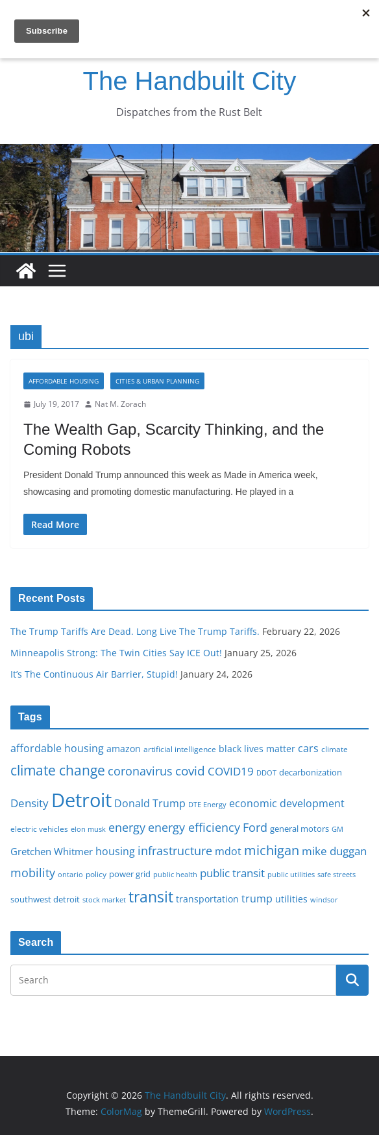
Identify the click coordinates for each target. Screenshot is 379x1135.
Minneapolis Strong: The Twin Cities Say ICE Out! (116, 653)
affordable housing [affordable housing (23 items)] (57, 748)
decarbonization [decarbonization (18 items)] (310, 772)
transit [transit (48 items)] (150, 896)
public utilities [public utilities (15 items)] (291, 874)
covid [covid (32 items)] (190, 770)
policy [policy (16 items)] (96, 874)
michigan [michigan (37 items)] (271, 850)
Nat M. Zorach (120, 403)
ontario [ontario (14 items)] (70, 874)
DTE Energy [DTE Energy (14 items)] (207, 804)
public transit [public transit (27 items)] (232, 873)
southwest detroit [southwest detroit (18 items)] (45, 899)
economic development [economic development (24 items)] (287, 803)
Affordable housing (64, 380)
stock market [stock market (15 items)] (104, 899)
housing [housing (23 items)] (115, 851)
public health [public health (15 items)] (175, 874)
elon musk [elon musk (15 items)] (88, 829)
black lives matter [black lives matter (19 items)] (257, 748)
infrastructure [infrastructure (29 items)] (175, 850)
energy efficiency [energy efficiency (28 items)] (194, 827)
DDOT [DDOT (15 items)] (266, 772)
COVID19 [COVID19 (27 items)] (231, 771)
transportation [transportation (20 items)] (207, 899)
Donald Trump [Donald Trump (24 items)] (150, 803)
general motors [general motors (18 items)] (299, 828)
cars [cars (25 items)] (308, 748)
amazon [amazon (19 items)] (123, 748)
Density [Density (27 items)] (29, 803)
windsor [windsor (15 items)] (324, 899)
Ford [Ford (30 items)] (255, 827)
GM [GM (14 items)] (337, 829)
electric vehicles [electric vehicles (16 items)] (39, 828)
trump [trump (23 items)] (257, 898)
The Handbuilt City (189, 81)
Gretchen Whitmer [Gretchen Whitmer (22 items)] (51, 851)
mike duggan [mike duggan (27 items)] (334, 850)
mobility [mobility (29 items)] (32, 872)
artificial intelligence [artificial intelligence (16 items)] (179, 749)
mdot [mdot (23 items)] (228, 851)
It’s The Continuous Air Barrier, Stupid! (94, 674)
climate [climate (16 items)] (334, 749)
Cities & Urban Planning (157, 380)
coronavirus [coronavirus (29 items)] (140, 771)
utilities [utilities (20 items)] (291, 899)
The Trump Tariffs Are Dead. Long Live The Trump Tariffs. (135, 631)
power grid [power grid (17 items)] (130, 874)
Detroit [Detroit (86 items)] (81, 800)
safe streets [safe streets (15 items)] (336, 874)
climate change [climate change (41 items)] (57, 770)
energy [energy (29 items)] (126, 827)
